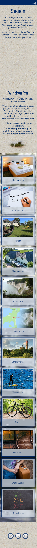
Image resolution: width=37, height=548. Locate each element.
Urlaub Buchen (18, 473)
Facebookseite (20, 133)
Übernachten (18, 170)
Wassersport (18, 382)
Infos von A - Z (18, 200)
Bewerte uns (18, 503)
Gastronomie (18, 261)
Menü (33, 3)
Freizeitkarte (18, 321)
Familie (18, 231)
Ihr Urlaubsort (18, 291)
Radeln (18, 412)
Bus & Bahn (18, 442)
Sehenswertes (18, 352)
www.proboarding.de (21, 128)
